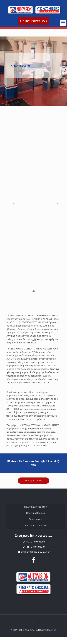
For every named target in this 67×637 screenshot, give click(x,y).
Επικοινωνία (35, 519)
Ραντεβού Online (33, 480)
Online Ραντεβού (33, 21)
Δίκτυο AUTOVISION (35, 525)
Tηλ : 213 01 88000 (35, 541)
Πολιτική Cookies (35, 513)
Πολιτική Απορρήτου (35, 506)
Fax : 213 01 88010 (35, 546)
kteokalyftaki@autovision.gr (35, 552)
